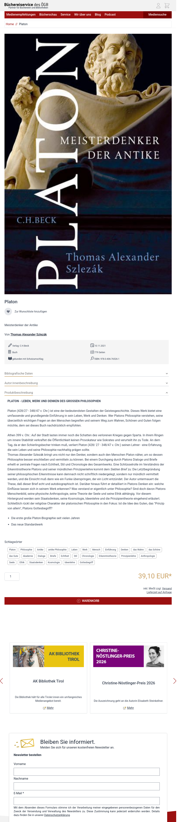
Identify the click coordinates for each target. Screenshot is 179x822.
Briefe (53, 556)
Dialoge (41, 556)
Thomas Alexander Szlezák (28, 334)
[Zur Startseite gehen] (26, 4)
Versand (167, 588)
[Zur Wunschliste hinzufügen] (8, 311)
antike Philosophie (57, 549)
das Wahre (138, 549)
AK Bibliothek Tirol (48, 681)
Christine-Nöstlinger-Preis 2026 (128, 683)
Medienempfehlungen (21, 14)
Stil (75, 556)
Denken (124, 549)
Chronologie (88, 556)
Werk (84, 549)
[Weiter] (175, 681)
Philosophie (26, 549)
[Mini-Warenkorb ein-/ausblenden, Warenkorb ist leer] (167, 6)
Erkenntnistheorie (107, 556)
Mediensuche (157, 14)
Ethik (21, 562)
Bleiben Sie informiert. (67, 742)
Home (10, 24)
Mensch (96, 549)
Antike (40, 549)
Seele (12, 562)
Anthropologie (148, 556)
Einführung (110, 549)
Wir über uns (82, 14)
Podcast (110, 14)
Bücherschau (48, 14)
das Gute (13, 556)
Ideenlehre (70, 562)
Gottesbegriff (86, 562)
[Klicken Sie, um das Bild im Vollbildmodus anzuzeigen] (88, 164)
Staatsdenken (36, 562)
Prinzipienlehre (128, 556)
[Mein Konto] (158, 6)
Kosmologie (54, 562)
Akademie (28, 556)
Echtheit (65, 556)
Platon (12, 549)
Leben (74, 549)
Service (65, 14)
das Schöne (154, 549)
